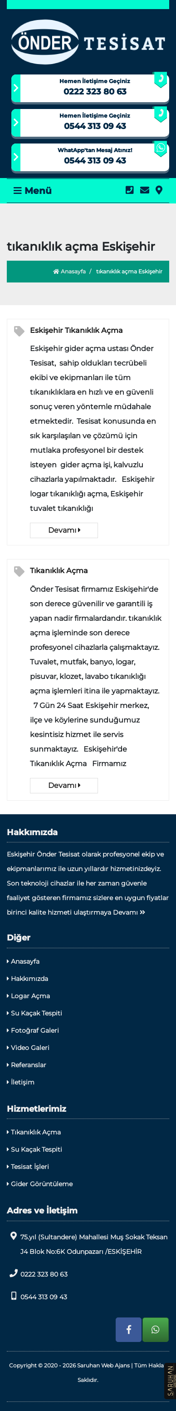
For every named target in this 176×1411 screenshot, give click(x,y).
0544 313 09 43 (95, 126)
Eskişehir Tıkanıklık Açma (76, 330)
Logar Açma (28, 996)
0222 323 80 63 (95, 92)
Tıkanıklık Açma (59, 570)
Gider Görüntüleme (40, 1184)
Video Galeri (28, 1048)
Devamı (64, 530)
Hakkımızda (27, 979)
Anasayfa (69, 271)
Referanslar (26, 1065)
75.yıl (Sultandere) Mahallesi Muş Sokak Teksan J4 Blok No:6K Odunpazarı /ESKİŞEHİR (87, 1244)
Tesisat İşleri (28, 1167)
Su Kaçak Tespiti (34, 1013)
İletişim (20, 1082)
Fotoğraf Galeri (33, 1030)
